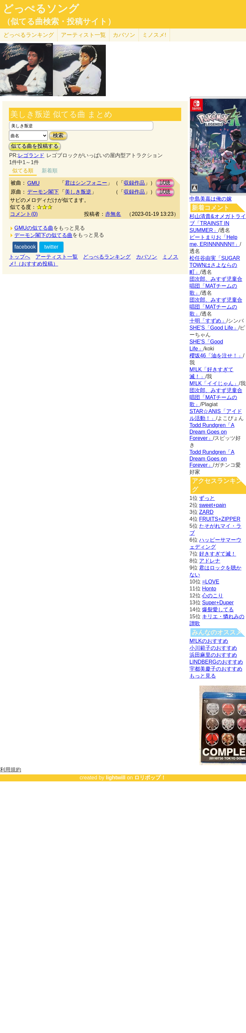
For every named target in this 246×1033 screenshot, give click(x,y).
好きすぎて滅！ (217, 554)
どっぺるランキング (107, 257)
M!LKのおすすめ (208, 641)
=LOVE (210, 581)
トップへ (19, 257)
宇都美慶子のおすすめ (215, 669)
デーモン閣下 (43, 192)
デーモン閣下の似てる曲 (43, 235)
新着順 (50, 170)
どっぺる (28, 35)
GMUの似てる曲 (33, 228)
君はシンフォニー (86, 183)
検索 (58, 135)
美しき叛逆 (78, 192)
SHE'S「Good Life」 (213, 328)
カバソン (124, 35)
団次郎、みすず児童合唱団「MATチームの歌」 (215, 286)
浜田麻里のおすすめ (213, 655)
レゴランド (31, 155)
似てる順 (22, 170)
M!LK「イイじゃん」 (214, 383)
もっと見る (202, 676)
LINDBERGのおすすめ (216, 662)
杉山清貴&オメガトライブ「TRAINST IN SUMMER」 (217, 223)
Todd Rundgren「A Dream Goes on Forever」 (211, 431)
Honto (209, 588)
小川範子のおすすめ (213, 648)
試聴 (165, 183)
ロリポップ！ (150, 777)
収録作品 (134, 183)
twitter (51, 247)
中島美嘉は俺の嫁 (210, 199)
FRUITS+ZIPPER (219, 519)
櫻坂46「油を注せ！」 (216, 355)
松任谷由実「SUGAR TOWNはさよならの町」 (214, 265)
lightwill (116, 777)
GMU (33, 183)
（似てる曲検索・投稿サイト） (59, 21)
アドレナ (209, 561)
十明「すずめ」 (207, 321)
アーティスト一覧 (56, 257)
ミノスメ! (154, 35)
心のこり (212, 595)
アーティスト (83, 35)
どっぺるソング (41, 9)
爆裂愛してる (218, 609)
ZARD (206, 512)
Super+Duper (218, 602)
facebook (25, 247)
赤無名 (113, 214)
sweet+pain (212, 505)
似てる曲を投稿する (35, 146)
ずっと (207, 498)
